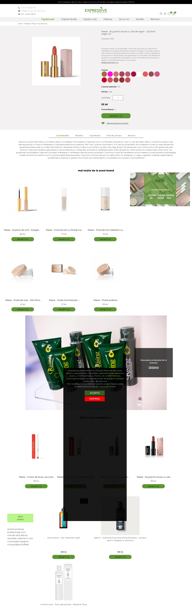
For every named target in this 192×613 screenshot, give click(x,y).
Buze (34, 24)
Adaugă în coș (115, 116)
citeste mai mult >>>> (110, 62)
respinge (94, 398)
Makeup (27, 24)
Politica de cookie (107, 386)
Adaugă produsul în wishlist (117, 123)
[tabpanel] (37, 455)
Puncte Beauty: (107, 109)
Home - (21, 24)
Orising (154, 367)
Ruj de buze (42, 24)
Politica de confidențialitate (107, 376)
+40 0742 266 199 (28, 8)
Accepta (95, 393)
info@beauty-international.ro (33, 11)
